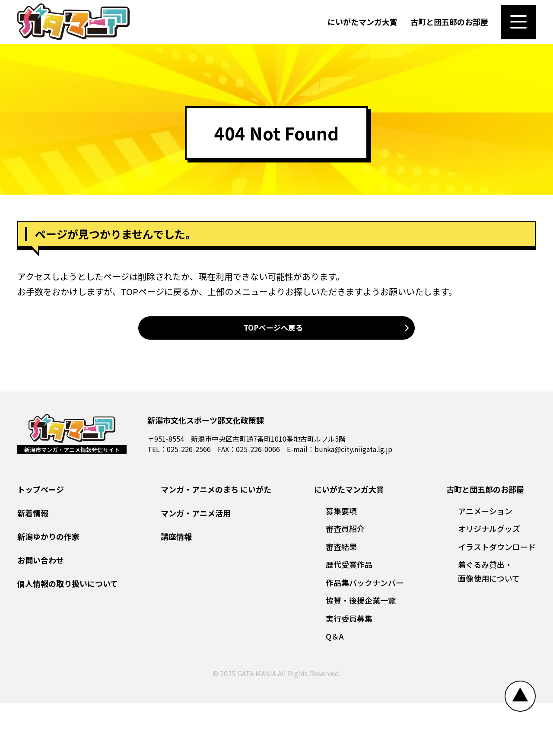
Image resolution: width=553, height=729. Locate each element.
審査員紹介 (345, 554)
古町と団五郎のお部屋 (449, 27)
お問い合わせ (40, 586)
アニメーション (485, 536)
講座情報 (176, 562)
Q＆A (335, 662)
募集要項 (341, 536)
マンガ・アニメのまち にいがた (216, 515)
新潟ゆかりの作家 (48, 562)
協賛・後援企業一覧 (361, 626)
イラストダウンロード (497, 572)
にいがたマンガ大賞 (362, 27)
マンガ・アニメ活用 (196, 538)
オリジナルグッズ (489, 554)
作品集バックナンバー (365, 608)
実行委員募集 (349, 644)
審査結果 (341, 572)
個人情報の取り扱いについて (67, 609)
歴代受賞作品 (349, 590)
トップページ (40, 515)
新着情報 (32, 538)
